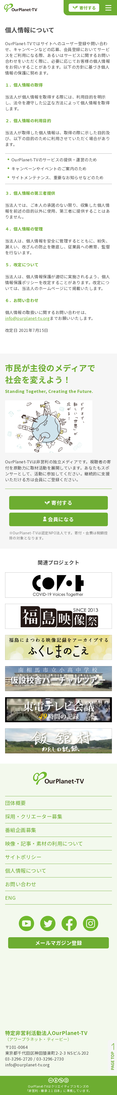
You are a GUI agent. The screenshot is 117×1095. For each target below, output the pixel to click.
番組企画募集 (20, 830)
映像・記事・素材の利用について (44, 843)
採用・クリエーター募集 (34, 816)
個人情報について (26, 870)
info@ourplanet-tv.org (27, 318)
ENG (10, 897)
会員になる (58, 519)
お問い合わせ (20, 884)
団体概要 (15, 803)
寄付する (84, 8)
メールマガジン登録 (58, 942)
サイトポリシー (23, 857)
